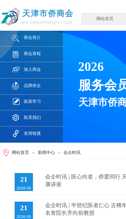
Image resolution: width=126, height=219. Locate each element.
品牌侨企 (32, 85)
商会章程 (32, 53)
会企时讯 (72, 152)
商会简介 (32, 37)
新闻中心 (46, 152)
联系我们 (32, 117)
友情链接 (32, 133)
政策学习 (32, 101)
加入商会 (32, 69)
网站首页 (20, 152)
